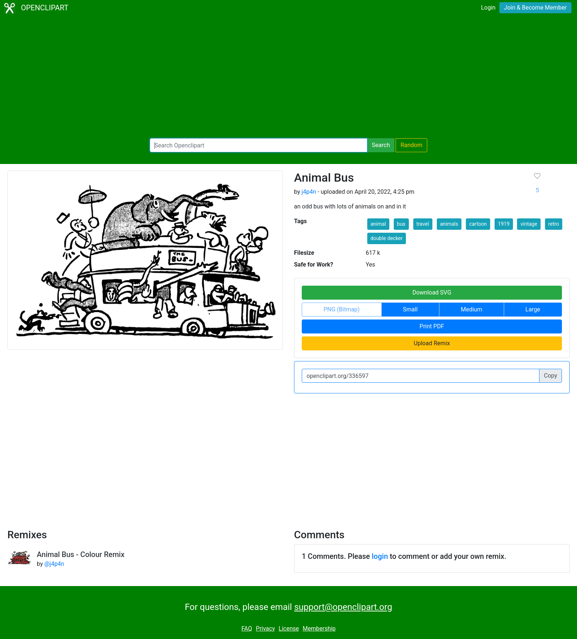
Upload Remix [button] (432, 343)
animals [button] (449, 224)
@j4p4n (54, 563)
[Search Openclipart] (258, 145)
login (380, 556)
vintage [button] (528, 224)
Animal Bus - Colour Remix (80, 554)
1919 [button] (503, 224)
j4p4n (308, 191)
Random (411, 145)
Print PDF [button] (432, 326)
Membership (319, 628)
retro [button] (553, 224)
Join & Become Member (535, 7)
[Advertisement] (288, 77)
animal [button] (378, 224)
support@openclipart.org (343, 607)
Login (488, 7)
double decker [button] (387, 238)
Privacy (265, 628)
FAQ (246, 628)
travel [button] (423, 224)
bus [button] (401, 224)
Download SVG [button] (432, 292)
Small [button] (410, 309)
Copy (550, 375)
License (289, 628)
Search (381, 145)
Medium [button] (471, 309)
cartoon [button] (478, 224)
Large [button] (532, 309)
